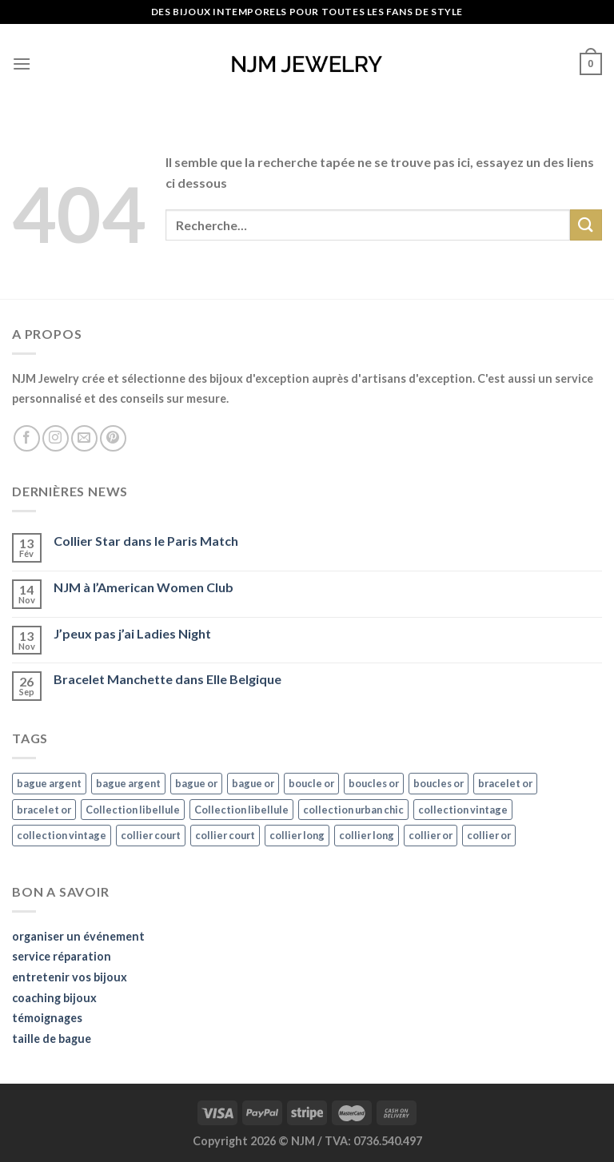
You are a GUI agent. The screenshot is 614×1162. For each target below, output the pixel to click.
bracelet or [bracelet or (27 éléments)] (505, 783)
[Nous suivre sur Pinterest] (113, 438)
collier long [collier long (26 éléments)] (297, 835)
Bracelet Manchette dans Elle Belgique (167, 678)
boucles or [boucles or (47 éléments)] (374, 783)
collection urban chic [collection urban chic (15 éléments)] (353, 809)
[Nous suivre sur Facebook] (27, 438)
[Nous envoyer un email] (84, 438)
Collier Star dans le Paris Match (146, 540)
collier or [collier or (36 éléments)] (431, 835)
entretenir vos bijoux (69, 977)
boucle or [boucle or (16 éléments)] (311, 783)
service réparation (61, 956)
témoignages (47, 1018)
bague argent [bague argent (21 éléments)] (49, 783)
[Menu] (21, 63)
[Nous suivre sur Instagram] (55, 438)
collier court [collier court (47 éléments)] (151, 835)
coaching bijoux (54, 998)
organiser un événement (78, 936)
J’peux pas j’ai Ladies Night (132, 633)
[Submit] (586, 225)
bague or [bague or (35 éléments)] (196, 783)
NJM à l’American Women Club (143, 587)
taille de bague (51, 1038)
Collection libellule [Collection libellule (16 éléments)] (133, 809)
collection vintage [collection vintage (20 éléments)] (463, 809)
